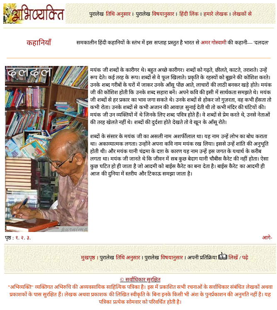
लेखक (221, 14)
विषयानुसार (163, 14)
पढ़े (245, 257)
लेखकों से (242, 14)
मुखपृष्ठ (88, 257)
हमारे (208, 14)
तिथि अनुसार (128, 257)
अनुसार (123, 14)
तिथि (110, 14)
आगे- (267, 237)
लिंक (194, 14)
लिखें (233, 257)
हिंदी (183, 14)
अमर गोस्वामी (213, 42)
